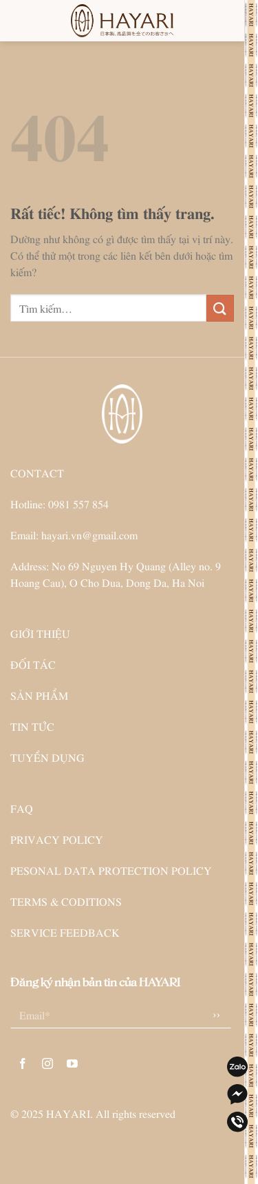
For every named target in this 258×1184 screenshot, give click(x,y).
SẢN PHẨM (39, 695)
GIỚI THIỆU (40, 633)
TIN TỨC (32, 726)
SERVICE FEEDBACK (65, 932)
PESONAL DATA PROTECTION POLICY (111, 870)
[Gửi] (220, 308)
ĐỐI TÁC (33, 664)
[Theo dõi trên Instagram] (47, 1063)
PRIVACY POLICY (56, 839)
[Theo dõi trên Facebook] (23, 1063)
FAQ (21, 808)
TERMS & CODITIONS (66, 901)
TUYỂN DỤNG (47, 757)
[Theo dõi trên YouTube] (72, 1063)
